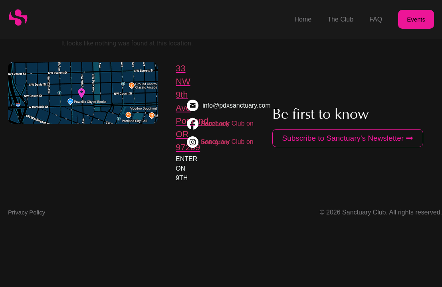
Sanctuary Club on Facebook (227, 123)
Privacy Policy (26, 212)
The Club (340, 19)
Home (303, 19)
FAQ (375, 19)
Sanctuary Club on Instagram (227, 141)
